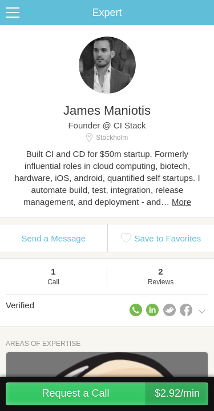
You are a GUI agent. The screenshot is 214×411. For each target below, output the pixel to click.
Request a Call (125, 393)
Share (202, 12)
